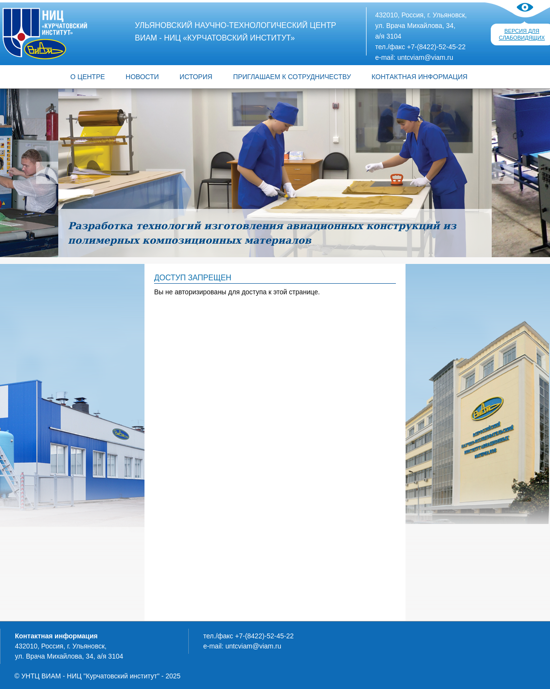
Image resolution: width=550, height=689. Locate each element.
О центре (87, 77)
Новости (142, 77)
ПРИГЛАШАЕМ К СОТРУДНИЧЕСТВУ (292, 77)
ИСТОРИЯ (196, 77)
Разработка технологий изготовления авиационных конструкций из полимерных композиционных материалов (262, 233)
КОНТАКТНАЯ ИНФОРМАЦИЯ (420, 77)
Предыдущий (47, 173)
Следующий (503, 173)
